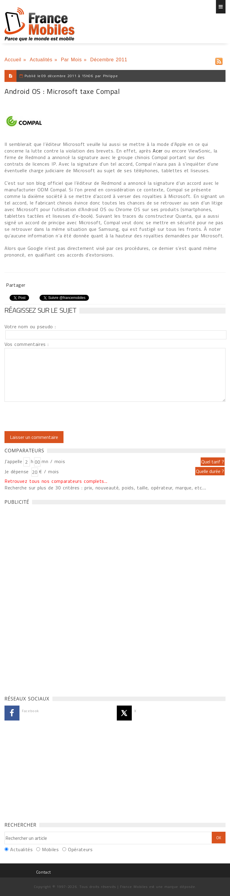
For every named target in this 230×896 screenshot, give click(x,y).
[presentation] (54, 416)
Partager (15, 285)
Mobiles (50, 849)
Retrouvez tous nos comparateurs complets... (56, 481)
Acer (158, 150)
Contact (43, 872)
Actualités (41, 59)
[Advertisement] (49, 598)
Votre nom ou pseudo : (30, 326)
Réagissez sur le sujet (40, 310)
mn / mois (53, 461)
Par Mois (71, 59)
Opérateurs (80, 849)
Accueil (12, 59)
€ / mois (49, 471)
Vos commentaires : (26, 344)
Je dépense (17, 471)
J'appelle (13, 461)
